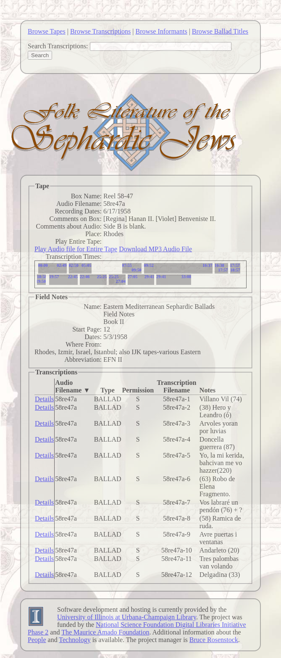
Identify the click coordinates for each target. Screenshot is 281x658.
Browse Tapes (47, 31)
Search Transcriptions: (58, 46)
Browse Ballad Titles (220, 31)
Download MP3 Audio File (155, 249)
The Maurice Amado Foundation (105, 632)
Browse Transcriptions (100, 31)
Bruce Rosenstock (213, 639)
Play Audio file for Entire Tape (75, 249)
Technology (74, 639)
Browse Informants (161, 31)
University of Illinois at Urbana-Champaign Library (126, 617)
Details (44, 399)
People (37, 639)
